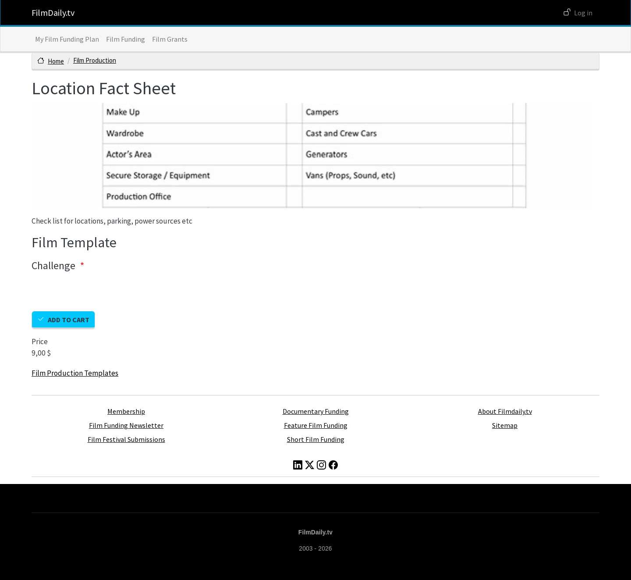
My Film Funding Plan (67, 39)
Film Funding (125, 39)
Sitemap (505, 425)
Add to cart (68, 319)
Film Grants (170, 39)
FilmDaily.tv (53, 12)
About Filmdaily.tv (505, 411)
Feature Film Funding (315, 425)
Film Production (94, 60)
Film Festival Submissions (126, 439)
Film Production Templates (75, 373)
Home (56, 61)
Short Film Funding (315, 439)
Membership (126, 411)
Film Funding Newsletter (126, 425)
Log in (583, 12)
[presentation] (98, 294)
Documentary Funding (316, 411)
